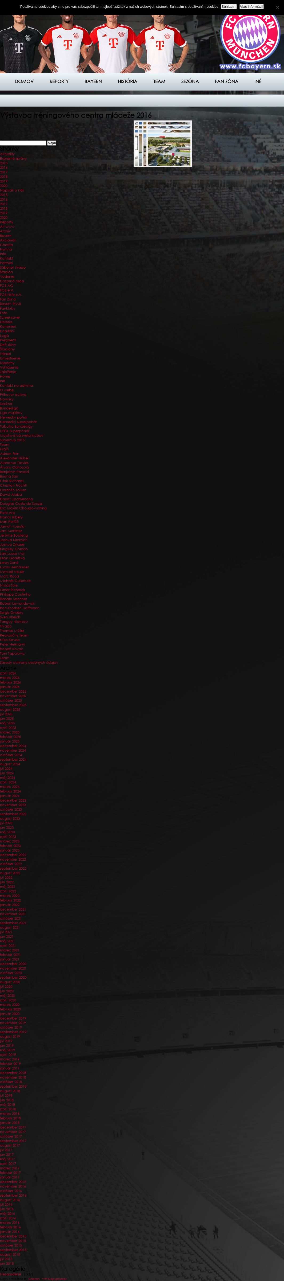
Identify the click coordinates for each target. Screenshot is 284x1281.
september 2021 (13, 923)
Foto (3, 313)
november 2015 (13, 1241)
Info (3, 254)
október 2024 (11, 755)
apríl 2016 (8, 1218)
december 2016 (13, 1182)
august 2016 (10, 1200)
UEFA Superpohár (14, 431)
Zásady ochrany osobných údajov (29, 662)
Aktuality (7, 154)
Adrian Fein (9, 453)
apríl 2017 (8, 1163)
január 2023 (9, 850)
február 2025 (10, 737)
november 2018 (13, 1077)
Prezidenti (8, 340)
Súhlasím (229, 7)
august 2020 (10, 982)
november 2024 (13, 750)
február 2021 (10, 954)
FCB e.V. (7, 290)
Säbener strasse (13, 267)
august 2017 (10, 1145)
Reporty (59, 81)
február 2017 (10, 1172)
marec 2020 (9, 1004)
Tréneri (5, 354)
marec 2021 (9, 950)
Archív (5, 231)
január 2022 (9, 905)
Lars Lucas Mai (12, 553)
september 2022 (13, 868)
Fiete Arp (7, 512)
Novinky (7, 399)
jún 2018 (7, 1100)
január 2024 (9, 796)
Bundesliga (9, 408)
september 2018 (13, 1086)
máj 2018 (7, 1104)
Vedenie (7, 276)
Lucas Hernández (14, 567)
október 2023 (11, 809)
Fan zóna (226, 81)
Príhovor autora (13, 394)
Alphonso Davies (14, 462)
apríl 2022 (8, 891)
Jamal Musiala (12, 526)
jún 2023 (7, 827)
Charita (6, 245)
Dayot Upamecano (16, 499)
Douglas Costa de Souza (21, 503)
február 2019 (10, 1063)
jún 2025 (7, 718)
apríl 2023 (8, 836)
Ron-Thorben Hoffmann (19, 608)
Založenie (8, 372)
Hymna (6, 249)
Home (5, 376)
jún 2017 (7, 1154)
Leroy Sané (9, 562)
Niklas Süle (9, 585)
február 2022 (10, 900)
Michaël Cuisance (15, 581)
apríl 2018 (8, 1109)
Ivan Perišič (9, 522)
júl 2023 (6, 823)
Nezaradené (10, 1274)
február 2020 (10, 1009)
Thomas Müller (12, 630)
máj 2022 (7, 886)
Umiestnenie (10, 358)
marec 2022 (9, 895)
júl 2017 (6, 1150)
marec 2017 (9, 1168)
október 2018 (11, 1082)
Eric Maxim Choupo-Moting (23, 508)
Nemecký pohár (13, 417)
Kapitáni (7, 331)
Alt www (7, 226)
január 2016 (9, 1231)
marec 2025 (9, 732)
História (127, 81)
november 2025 (13, 696)
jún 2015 (7, 1263)
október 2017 (11, 1136)
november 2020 (13, 968)
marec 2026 (9, 677)
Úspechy (7, 363)
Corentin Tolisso (13, 490)
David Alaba (11, 494)
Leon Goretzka (12, 558)
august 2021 (10, 927)
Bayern (93, 81)
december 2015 (13, 1236)
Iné (257, 81)
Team (159, 81)
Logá (4, 335)
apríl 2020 (8, 1000)
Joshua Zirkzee (12, 544)
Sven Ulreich (10, 617)
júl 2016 (6, 1204)
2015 (3, 163)
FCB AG (6, 285)
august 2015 (10, 1254)
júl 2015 (6, 1259)
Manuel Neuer (12, 571)
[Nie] (277, 7)
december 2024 (13, 746)
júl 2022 (6, 877)
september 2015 (13, 1250)
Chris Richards (12, 481)
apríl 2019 (8, 1054)
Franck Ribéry (11, 517)
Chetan (34, 1279)
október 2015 (11, 1245)
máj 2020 (7, 995)
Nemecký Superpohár (18, 422)
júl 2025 (6, 714)
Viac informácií (251, 7)
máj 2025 (7, 723)
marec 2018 (9, 1113)
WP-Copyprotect (54, 1279)
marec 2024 (9, 786)
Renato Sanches (13, 599)
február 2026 (10, 682)
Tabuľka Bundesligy (16, 426)
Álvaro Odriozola (14, 467)
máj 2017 (7, 1159)
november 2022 (13, 859)
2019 (3, 181)
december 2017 (13, 1127)
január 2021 (9, 959)
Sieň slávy (8, 344)
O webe (7, 390)
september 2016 (13, 1195)
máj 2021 (7, 941)
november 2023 (13, 805)
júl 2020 (6, 986)
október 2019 (11, 1027)
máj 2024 (7, 777)
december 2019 (13, 1018)
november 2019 (13, 1023)
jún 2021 (7, 936)
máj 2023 (7, 832)
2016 (3, 167)
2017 (3, 172)
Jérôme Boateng (14, 535)
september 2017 (13, 1141)
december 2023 (13, 800)
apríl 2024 (8, 782)
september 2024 (13, 759)
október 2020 (11, 973)
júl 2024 (6, 768)
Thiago (6, 626)
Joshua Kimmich (13, 540)
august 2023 (10, 818)
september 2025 (13, 705)
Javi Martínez (11, 531)
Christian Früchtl (13, 485)
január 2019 (9, 1068)
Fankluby (7, 308)
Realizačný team (14, 635)
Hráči (4, 449)
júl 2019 (6, 1041)
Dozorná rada (12, 281)
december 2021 (13, 909)
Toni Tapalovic (12, 653)
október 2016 (11, 1191)
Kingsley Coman (14, 549)
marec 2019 (9, 1059)
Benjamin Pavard (14, 472)
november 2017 (13, 1132)
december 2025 (13, 691)
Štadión (6, 272)
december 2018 (13, 1073)
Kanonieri (8, 326)
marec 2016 (9, 1222)
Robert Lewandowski (17, 603)
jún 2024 (7, 773)
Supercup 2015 (12, 440)
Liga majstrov (11, 413)
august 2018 (10, 1091)
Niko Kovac (10, 640)
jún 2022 (7, 882)
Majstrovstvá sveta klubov (21, 435)
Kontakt (6, 258)
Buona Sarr (9, 476)
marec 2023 (9, 841)
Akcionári (8, 240)
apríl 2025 (8, 727)
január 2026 (9, 687)
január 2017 (9, 1177)
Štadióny (7, 349)
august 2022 (10, 873)
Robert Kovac (11, 649)
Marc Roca (9, 576)
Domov (24, 81)
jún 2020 (7, 991)
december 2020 (13, 964)
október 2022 (11, 864)
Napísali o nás (12, 190)
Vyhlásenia (9, 367)
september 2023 (13, 814)
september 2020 (13, 977)
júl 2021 (6, 932)
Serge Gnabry (11, 612)
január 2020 (9, 1013)
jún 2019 (7, 1045)
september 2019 (13, 1032)
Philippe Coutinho (15, 594)
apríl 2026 (8, 673)
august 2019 (10, 1036)
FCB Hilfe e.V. (11, 294)
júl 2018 (6, 1095)
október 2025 (11, 700)
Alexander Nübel (14, 458)
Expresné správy (13, 158)
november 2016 (13, 1186)
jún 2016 (7, 1209)
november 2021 (13, 914)
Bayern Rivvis (10, 304)
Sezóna (190, 81)
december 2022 (13, 855)
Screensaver (10, 317)
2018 (3, 176)
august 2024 (10, 764)
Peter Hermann (12, 644)
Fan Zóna (8, 299)
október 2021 (11, 918)
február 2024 (10, 791)
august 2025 (10, 709)
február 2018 (10, 1118)
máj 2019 (7, 1050)
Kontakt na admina (16, 385)
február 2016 (10, 1227)
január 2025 (9, 741)
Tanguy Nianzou (14, 621)
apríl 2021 (8, 945)
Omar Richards (12, 590)
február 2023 (10, 845)
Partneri (6, 263)
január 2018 (9, 1122)
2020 (3, 185)
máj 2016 (7, 1213)
